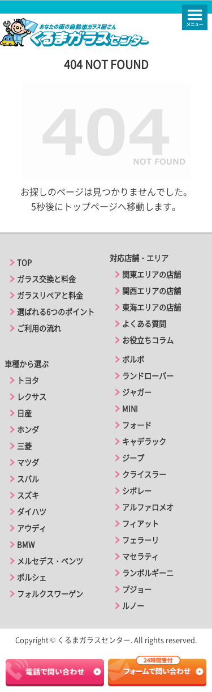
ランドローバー (148, 375)
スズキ (28, 495)
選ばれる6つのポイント (55, 311)
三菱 (24, 446)
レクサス (31, 396)
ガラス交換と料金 (46, 279)
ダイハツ (31, 511)
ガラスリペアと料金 (50, 295)
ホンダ (28, 429)
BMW (25, 544)
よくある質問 (144, 323)
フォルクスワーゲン (50, 593)
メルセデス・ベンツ (50, 561)
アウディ (31, 528)
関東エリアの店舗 (151, 274)
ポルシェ (31, 577)
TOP (24, 262)
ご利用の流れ (39, 328)
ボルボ (133, 359)
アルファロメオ (148, 507)
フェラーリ (140, 540)
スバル (28, 478)
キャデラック (144, 441)
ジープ (133, 457)
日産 (24, 413)
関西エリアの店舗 (151, 290)
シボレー (137, 490)
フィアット (140, 523)
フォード (137, 425)
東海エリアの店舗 (151, 307)
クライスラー (144, 474)
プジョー (137, 589)
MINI (130, 408)
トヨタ (28, 380)
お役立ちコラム (148, 340)
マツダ (28, 462)
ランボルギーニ (148, 572)
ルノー (133, 605)
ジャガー (137, 392)
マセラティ (140, 556)
